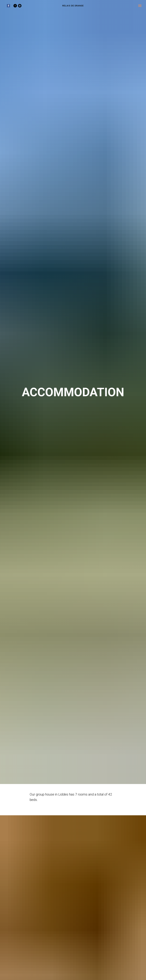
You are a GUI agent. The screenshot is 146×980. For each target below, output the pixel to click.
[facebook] (15, 7)
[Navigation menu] (139, 6)
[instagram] (19, 7)
